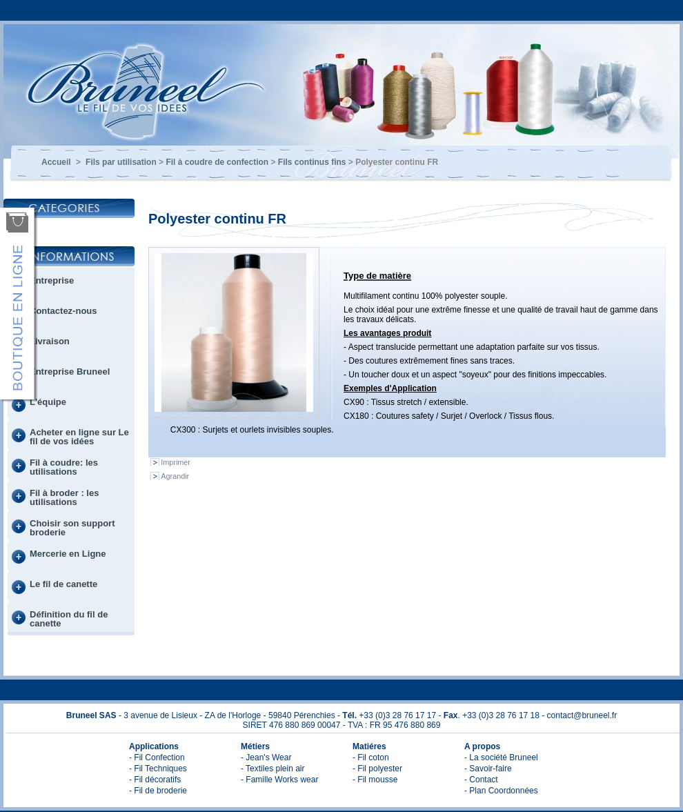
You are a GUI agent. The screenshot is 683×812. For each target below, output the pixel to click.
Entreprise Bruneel (70, 371)
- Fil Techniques (158, 768)
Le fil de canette (63, 584)
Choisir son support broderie (72, 527)
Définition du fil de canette (69, 618)
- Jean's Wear (266, 757)
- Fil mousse (375, 779)
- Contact (481, 779)
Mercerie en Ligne (68, 553)
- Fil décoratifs (155, 779)
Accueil (56, 162)
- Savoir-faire (488, 768)
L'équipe (48, 402)
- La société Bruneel (501, 757)
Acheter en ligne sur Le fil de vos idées (79, 436)
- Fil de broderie (158, 790)
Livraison (50, 341)
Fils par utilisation (121, 162)
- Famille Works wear (279, 779)
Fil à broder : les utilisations (64, 497)
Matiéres (369, 746)
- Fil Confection (157, 757)
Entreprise (52, 280)
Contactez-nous (63, 311)
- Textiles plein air (272, 768)
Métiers (255, 746)
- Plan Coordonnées (501, 790)
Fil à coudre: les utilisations (64, 467)
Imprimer (175, 462)
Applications (154, 746)
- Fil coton (371, 757)
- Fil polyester (377, 768)
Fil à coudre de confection (217, 162)
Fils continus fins (312, 162)
